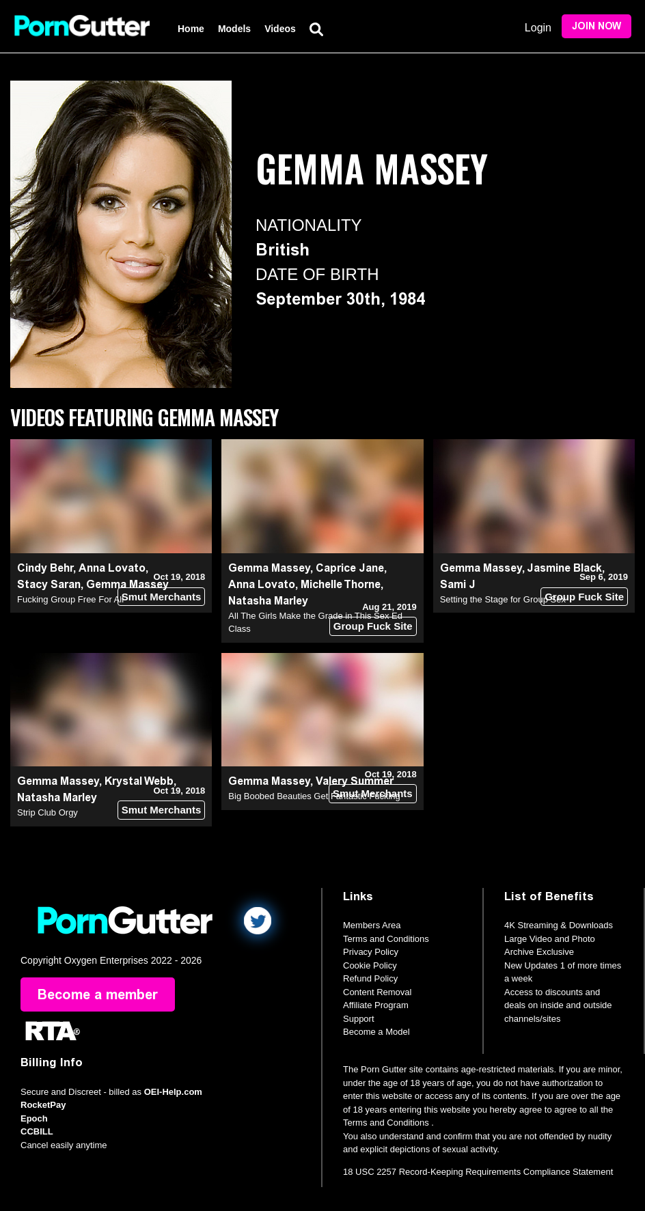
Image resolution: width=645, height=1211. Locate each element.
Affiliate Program (376, 1005)
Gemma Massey (269, 567)
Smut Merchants (162, 596)
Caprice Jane (350, 567)
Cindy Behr (45, 567)
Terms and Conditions (386, 939)
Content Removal (377, 992)
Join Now (596, 26)
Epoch (34, 1118)
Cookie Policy (370, 965)
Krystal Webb (139, 781)
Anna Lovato (112, 567)
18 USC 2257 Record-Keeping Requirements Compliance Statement (478, 1172)
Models (234, 28)
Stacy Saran (49, 584)
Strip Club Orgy (47, 812)
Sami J (458, 584)
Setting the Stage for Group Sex (503, 599)
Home (191, 28)
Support (358, 1019)
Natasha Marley (268, 600)
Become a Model (376, 1032)
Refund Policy (370, 978)
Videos (280, 28)
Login (538, 27)
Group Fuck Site (373, 626)
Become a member (98, 994)
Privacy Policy (370, 952)
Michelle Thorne (341, 584)
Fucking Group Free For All (70, 599)
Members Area (372, 925)
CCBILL (36, 1131)
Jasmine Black (564, 567)
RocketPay (43, 1105)
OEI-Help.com (173, 1092)
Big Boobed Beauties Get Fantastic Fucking (314, 796)
